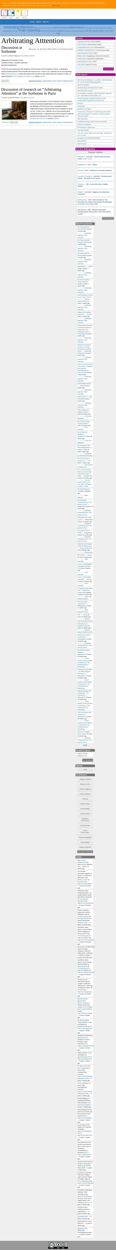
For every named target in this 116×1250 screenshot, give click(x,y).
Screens (80, 103)
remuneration (53, 31)
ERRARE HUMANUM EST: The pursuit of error (85, 512)
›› (89, 745)
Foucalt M (81, 176)
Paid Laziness (82, 397)
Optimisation (82, 266)
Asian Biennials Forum (85, 61)
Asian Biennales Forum (85, 53)
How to (46, 22)
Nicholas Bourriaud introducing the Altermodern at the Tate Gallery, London (94, 212)
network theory (47, 81)
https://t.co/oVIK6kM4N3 (85, 903)
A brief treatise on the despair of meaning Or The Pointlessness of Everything (85, 663)
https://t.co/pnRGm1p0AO (86, 972)
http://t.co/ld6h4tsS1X (85, 1155)
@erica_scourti (82, 879)
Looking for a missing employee (100, 170)
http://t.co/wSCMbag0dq (85, 1183)
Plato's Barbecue (83, 410)
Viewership (81, 106)
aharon (89, 555)
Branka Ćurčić (85, 784)
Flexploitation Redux (84, 383)
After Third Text (82, 119)
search (61, 31)
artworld (50, 28)
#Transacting (83, 899)
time (83, 31)
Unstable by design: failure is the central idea (92, 121)
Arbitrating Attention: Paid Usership (84, 235)
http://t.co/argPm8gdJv (85, 884)
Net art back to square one (86, 127)
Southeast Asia (69, 31)
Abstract (90, 158)
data (97, 28)
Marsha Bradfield (85, 837)
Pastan (94, 164)
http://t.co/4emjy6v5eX (85, 992)
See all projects (88, 760)
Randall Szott (82, 242)
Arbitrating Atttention (35, 81)
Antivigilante (81, 639)
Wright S (80, 192)
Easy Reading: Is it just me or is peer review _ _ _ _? (85, 297)
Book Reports (82, 144)
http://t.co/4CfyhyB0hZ (85, 1118)
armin (89, 314)
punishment (44, 31)
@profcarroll (82, 1001)
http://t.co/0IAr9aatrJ (84, 1105)
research (59, 81)
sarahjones (81, 436)
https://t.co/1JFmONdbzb (86, 940)
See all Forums (108, 69)
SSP (79, 615)
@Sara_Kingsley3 (83, 1003)
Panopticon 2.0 (82, 624)
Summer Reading (83, 85)
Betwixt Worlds (60, 28)
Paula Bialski (82, 334)
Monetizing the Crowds (85, 90)
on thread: (81, 233)
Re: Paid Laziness (83, 227)
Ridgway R (81, 157)
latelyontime (81, 654)
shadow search (68, 81)
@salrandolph (84, 1020)
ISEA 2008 (81, 64)
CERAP (42, 76)
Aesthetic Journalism (84, 109)
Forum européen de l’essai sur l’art (23, 76)
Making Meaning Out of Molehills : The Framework (84, 693)
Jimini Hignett (82, 734)
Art (35, 28)
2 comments (5, 122)
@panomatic (82, 1037)
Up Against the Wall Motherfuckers (89, 138)
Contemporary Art (90, 28)
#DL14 (86, 1007)
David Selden (85, 813)
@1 (85, 1166)
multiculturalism (7, 31)
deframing (102, 28)
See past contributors (85, 852)
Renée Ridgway (14, 56)
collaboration (76, 27)
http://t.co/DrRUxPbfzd (85, 1009)
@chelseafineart (86, 918)
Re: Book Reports (83, 489)
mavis (82, 386)
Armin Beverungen (85, 831)
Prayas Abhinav (83, 423)
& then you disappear (85, 124)
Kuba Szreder (82, 372)
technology (77, 31)
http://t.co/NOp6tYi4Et (85, 1028)
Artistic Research (42, 28)
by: (91, 227)
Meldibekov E (82, 164)
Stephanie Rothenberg (85, 819)
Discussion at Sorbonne (11, 49)
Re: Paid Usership (83, 421)
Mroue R (80, 170)
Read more (5, 81)
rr (88, 461)
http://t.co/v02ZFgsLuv (85, 1196)
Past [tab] (82, 769)
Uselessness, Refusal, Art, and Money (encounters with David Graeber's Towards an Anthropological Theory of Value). (94, 114)
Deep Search (82, 141)
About (38, 22)
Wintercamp (89, 552)
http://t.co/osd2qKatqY (85, 1131)
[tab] (85, 779)
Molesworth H (82, 200)
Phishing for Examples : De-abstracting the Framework (85, 671)
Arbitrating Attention (18, 27)
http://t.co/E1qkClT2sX (85, 1135)
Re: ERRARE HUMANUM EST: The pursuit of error (85, 502)
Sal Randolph (82, 229)
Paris (54, 81)
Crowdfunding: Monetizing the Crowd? (90, 88)
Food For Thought (83, 732)
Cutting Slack (82, 59)
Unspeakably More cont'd (86, 47)
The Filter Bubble (83, 130)
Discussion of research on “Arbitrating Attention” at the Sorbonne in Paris (31, 91)
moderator (109, 28)
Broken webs (82, 56)
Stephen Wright (14, 97)
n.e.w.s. (16, 31)
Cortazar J (81, 184)
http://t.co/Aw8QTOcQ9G (86, 1046)
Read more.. (56, 5)
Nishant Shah (85, 804)
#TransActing (82, 916)
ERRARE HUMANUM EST (86, 50)
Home (32, 22)
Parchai (89, 579)
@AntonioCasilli (85, 1066)
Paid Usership (30, 30)
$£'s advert (81, 555)
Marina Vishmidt (85, 847)
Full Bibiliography (108, 218)
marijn (85, 615)
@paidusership (83, 862)
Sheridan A (88, 176)
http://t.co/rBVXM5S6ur (85, 1076)
